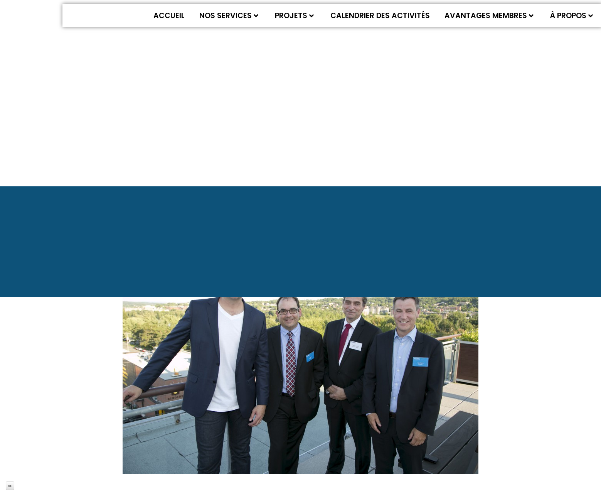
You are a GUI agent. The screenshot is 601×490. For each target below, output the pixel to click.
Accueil (169, 15)
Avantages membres (489, 15)
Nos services (228, 15)
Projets (294, 15)
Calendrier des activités (380, 15)
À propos (571, 15)
